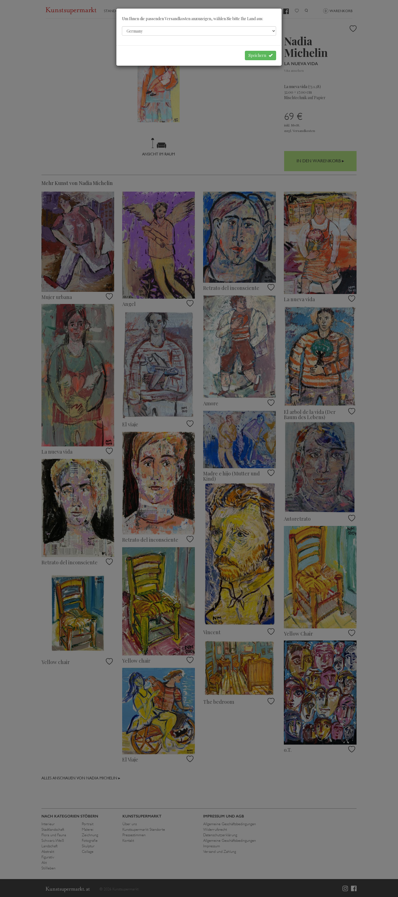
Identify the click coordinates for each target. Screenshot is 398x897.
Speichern (260, 55)
